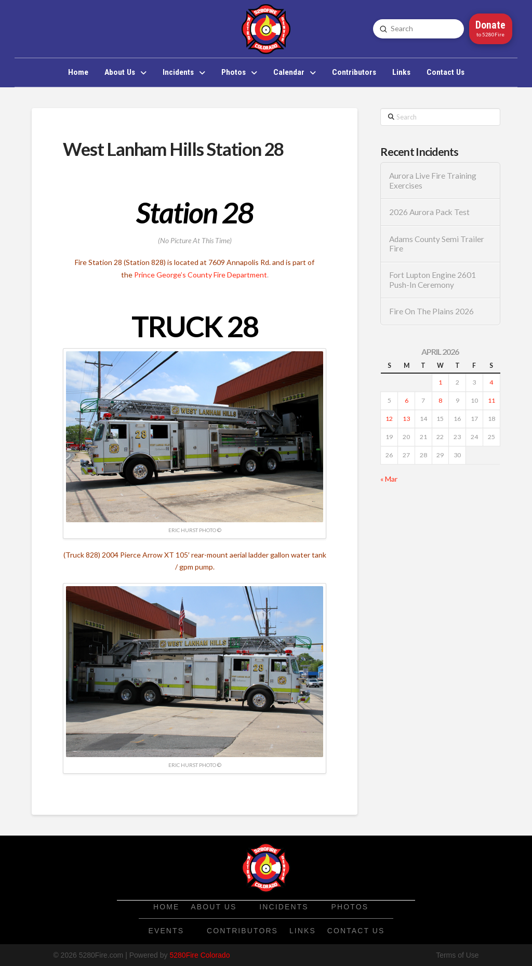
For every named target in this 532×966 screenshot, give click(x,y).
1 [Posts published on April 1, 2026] (440, 382)
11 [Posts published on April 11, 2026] (491, 400)
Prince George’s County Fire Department (200, 274)
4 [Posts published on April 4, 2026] (491, 382)
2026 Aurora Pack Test (429, 212)
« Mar (388, 478)
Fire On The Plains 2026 (431, 311)
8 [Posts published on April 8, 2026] (440, 400)
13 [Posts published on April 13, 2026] (406, 418)
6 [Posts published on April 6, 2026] (406, 400)
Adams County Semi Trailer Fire (436, 244)
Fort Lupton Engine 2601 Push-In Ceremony (432, 279)
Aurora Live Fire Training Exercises (432, 180)
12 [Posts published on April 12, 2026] (389, 418)
